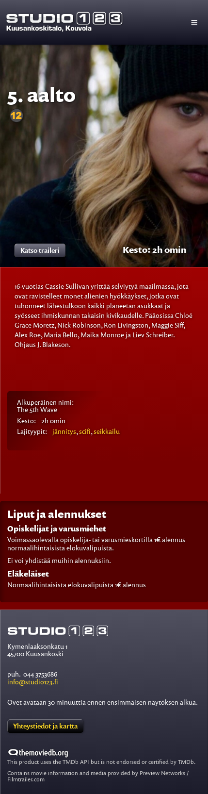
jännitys (64, 431)
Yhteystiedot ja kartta (45, 725)
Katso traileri (40, 250)
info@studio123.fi (32, 681)
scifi (85, 431)
